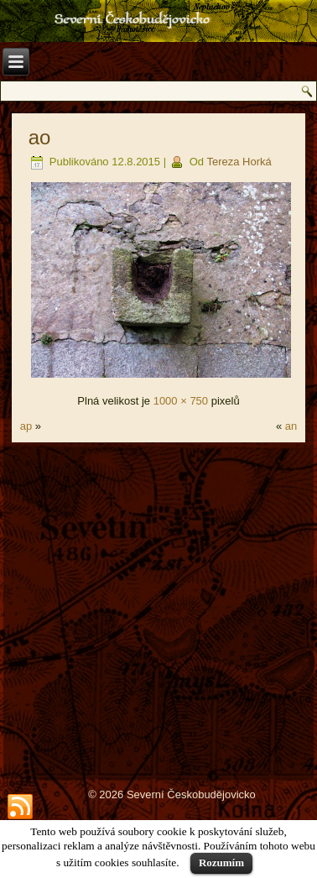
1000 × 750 (180, 401)
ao (40, 137)
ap (26, 426)
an (291, 426)
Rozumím (221, 862)
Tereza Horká (238, 161)
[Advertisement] (158, 609)
